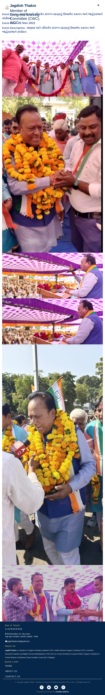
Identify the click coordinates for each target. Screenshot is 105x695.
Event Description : (48, 30)
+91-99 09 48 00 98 (13, 629)
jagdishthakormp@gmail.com (17, 641)
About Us (11, 671)
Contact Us (12, 676)
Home (8, 666)
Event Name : (52, 16)
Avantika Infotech (62, 692)
